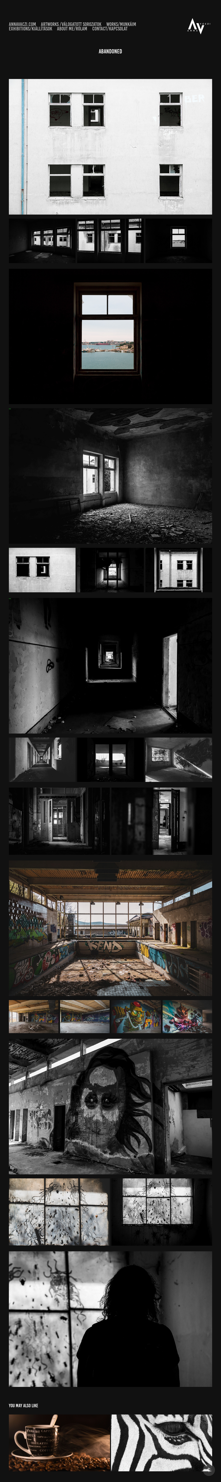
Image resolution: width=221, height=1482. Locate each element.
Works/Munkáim (121, 24)
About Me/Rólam (72, 28)
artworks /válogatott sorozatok (71, 24)
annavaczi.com (22, 24)
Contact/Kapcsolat (110, 28)
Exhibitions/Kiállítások (30, 28)
